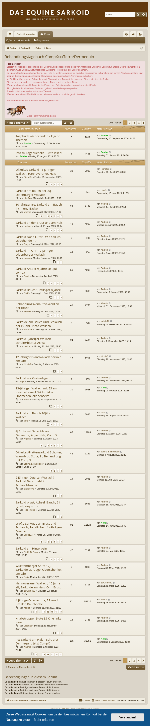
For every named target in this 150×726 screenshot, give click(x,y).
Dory (26, 244)
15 (44, 612)
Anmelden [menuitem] (134, 35)
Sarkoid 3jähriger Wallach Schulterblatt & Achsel (33, 341)
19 (61, 612)
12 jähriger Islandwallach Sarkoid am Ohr (38, 359)
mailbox (28, 346)
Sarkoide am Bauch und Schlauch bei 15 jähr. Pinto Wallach (39, 324)
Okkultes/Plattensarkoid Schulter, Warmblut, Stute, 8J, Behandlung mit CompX (39, 456)
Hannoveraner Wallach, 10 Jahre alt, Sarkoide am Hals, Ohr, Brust (38, 585)
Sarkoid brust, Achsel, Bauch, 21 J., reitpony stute (38, 504)
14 (48, 654)
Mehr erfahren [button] (44, 719)
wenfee (27, 212)
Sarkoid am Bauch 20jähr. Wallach (33, 415)
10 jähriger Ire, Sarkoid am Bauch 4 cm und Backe (39, 206)
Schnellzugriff (11, 35)
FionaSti (28, 177)
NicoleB (28, 364)
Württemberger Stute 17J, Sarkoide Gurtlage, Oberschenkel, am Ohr (39, 569)
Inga (22, 381)
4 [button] (139, 123)
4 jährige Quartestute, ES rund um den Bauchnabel (37, 602)
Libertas (28, 626)
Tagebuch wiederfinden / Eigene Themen (38, 138)
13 (44, 654)
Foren (47, 34)
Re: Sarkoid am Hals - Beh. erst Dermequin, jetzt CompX (37, 641)
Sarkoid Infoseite (26, 34)
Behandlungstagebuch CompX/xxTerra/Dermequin (49, 56)
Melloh (27, 608)
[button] (143, 123)
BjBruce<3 (29, 489)
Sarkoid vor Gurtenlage (32, 378)
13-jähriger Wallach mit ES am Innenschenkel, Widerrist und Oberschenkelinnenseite (36, 392)
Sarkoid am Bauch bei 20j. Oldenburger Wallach (34, 192)
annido (27, 258)
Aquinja (27, 438)
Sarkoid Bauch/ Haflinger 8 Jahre (38, 290)
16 (48, 612)
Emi (26, 577)
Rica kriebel (29, 510)
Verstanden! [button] (127, 717)
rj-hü (103, 387)
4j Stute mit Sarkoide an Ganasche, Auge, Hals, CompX (36, 433)
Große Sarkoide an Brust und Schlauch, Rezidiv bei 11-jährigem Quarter (39, 527)
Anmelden (26, 40)
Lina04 (27, 198)
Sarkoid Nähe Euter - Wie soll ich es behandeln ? (38, 238)
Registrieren (43, 40)
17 (52, 612)
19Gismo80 (29, 591)
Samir (27, 276)
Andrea (104, 222)
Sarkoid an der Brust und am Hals (39, 223)
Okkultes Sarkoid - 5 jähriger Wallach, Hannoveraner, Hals (36, 171)
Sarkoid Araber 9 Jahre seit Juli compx (37, 270)
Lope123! (28, 535)
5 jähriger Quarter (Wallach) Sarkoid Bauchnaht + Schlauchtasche (35, 481)
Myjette (27, 311)
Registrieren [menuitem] (141, 35)
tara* (26, 421)
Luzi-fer (27, 226)
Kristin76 (28, 329)
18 (56, 612)
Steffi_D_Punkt (31, 552)
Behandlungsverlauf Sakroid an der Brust (37, 306)
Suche (12, 40)
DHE (26, 293)
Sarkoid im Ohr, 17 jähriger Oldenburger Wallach (34, 252)
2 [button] (129, 123)
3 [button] (134, 123)
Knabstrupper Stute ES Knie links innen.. (38, 620)
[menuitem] (126, 34)
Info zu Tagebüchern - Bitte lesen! (39, 153)
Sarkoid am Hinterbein (31, 548)
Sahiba (27, 143)
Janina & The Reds (33, 464)
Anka (26, 399)
